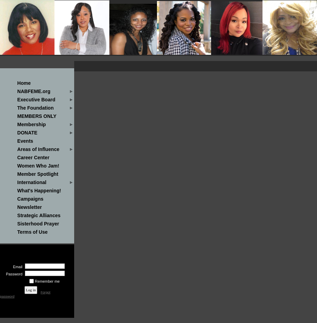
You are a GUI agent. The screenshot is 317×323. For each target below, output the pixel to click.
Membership (31, 124)
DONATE (27, 132)
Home (24, 83)
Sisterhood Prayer (38, 223)
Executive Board (36, 99)
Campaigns (30, 199)
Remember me (47, 281)
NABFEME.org (33, 91)
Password (12, 274)
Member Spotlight (37, 174)
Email (16, 267)
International (31, 182)
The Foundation (35, 108)
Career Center (33, 157)
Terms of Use (32, 232)
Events (25, 141)
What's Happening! (39, 190)
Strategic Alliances (38, 215)
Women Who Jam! (38, 166)
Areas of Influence (38, 149)
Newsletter (29, 207)
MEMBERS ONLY (37, 116)
